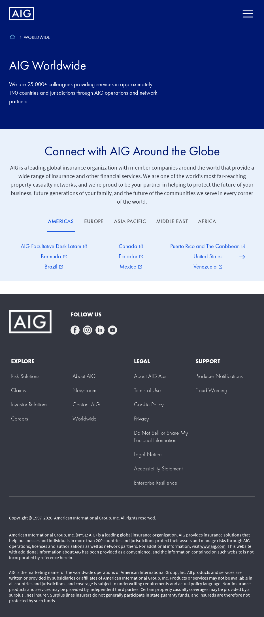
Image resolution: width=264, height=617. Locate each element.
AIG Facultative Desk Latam (54, 246)
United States (207, 256)
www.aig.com (212, 546)
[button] (161, 436)
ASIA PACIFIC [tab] (130, 221)
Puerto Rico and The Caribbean (207, 246)
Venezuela (207, 266)
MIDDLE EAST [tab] (172, 221)
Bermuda (54, 256)
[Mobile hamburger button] (247, 14)
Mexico (131, 266)
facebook (75, 330)
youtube (112, 330)
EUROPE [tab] (94, 221)
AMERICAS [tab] (61, 221)
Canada (131, 246)
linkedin (100, 330)
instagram (87, 330)
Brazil (53, 266)
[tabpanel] (132, 256)
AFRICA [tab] (207, 221)
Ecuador (131, 256)
